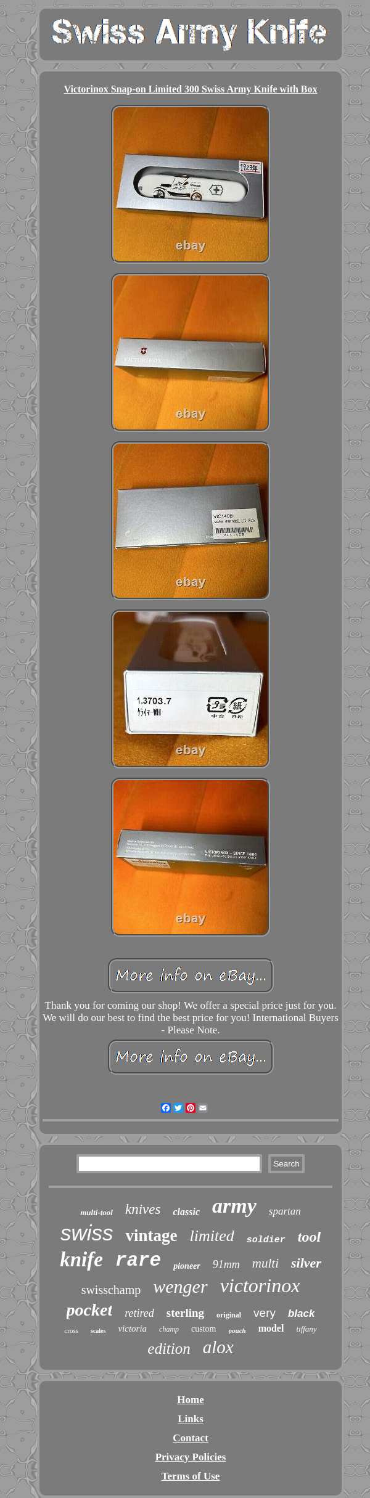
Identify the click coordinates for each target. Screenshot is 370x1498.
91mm (226, 1264)
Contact (190, 1438)
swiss (86, 1233)
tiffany (306, 1328)
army (234, 1205)
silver (306, 1263)
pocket (90, 1309)
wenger (180, 1286)
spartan (285, 1211)
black (301, 1313)
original (228, 1315)
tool (309, 1237)
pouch (237, 1330)
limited (211, 1236)
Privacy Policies (190, 1457)
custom (203, 1328)
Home (190, 1400)
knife (81, 1259)
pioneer (186, 1266)
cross (71, 1330)
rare (138, 1260)
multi (265, 1263)
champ (169, 1329)
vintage (151, 1235)
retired (139, 1313)
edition (168, 1348)
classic (186, 1212)
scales (98, 1330)
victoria (132, 1328)
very (264, 1312)
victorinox (260, 1285)
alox (218, 1347)
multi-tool (96, 1212)
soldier (266, 1240)
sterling (185, 1312)
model (271, 1328)
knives (142, 1209)
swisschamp (111, 1290)
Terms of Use (191, 1476)
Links (191, 1419)
